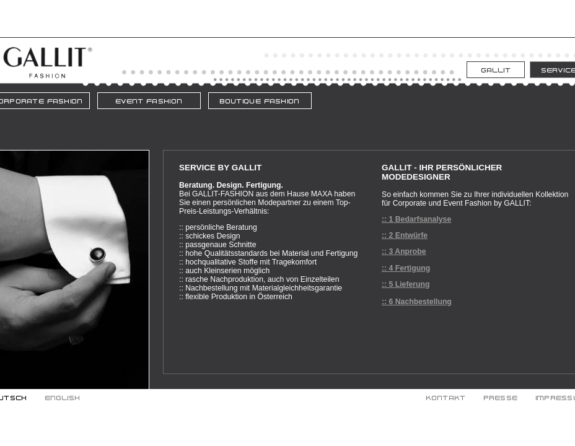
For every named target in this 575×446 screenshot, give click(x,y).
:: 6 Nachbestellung (417, 301)
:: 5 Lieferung (406, 284)
